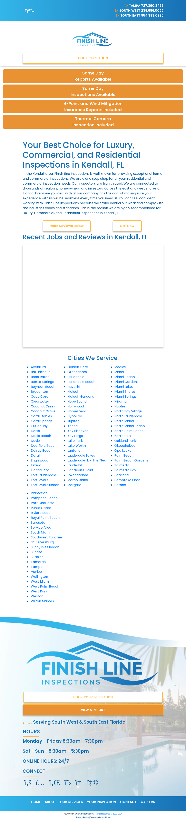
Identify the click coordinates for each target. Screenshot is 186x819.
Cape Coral (40, 396)
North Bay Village (128, 411)
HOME (36, 802)
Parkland (121, 475)
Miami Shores (125, 391)
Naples (119, 406)
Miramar (121, 401)
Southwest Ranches (46, 537)
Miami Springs (125, 396)
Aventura (38, 367)
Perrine (120, 485)
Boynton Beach (43, 386)
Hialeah (73, 391)
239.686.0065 (152, 10)
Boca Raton (40, 377)
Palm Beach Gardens (131, 460)
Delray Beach (41, 450)
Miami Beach (124, 377)
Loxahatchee (77, 475)
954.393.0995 (152, 15)
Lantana (73, 450)
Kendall (73, 426)
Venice (36, 571)
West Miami (40, 581)
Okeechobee (124, 445)
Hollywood (75, 406)
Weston (37, 596)
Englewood (39, 460)
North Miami (124, 421)
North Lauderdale (128, 416)
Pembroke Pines (127, 480)
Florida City (40, 470)
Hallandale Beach (81, 381)
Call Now (127, 225)
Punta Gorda (41, 507)
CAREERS (148, 802)
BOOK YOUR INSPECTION (93, 697)
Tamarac (38, 562)
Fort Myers (39, 480)
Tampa (36, 566)
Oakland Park (125, 440)
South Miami (40, 532)
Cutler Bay (39, 426)
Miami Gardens (126, 381)
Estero (36, 465)
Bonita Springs (42, 381)
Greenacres (77, 372)
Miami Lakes (124, 386)
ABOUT (50, 802)
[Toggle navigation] (30, 10)
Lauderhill (74, 465)
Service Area (41, 527)
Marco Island (77, 480)
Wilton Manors (42, 601)
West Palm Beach (45, 586)
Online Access (83, 813)
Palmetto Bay (125, 470)
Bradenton (39, 391)
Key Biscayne (77, 431)
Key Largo (75, 435)
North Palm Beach (129, 431)
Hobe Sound (77, 401)
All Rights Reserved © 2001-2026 (107, 814)
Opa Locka (122, 450)
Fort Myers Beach (45, 485)
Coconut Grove (43, 411)
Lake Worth (76, 445)
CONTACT (128, 802)
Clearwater (40, 401)
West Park (39, 591)
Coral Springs (41, 421)
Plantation (39, 493)
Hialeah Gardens (80, 396)
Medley (120, 367)
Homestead (76, 411)
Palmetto (121, 465)
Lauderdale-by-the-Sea (86, 460)
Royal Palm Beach (45, 517)
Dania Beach (41, 435)
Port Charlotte (42, 503)
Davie (35, 440)
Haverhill (74, 386)
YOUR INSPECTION (101, 802)
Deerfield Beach (44, 445)
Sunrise (36, 552)
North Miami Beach (129, 426)
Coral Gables (41, 416)
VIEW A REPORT (93, 709)
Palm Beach (124, 455)
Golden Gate (77, 367)
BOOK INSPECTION (93, 58)
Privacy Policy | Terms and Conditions (93, 817)
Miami (119, 372)
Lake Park (75, 440)
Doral (35, 455)
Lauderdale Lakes (81, 455)
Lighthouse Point (80, 470)
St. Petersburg (42, 542)
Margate (74, 485)
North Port (122, 435)
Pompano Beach (44, 498)
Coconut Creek (43, 406)
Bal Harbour (40, 372)
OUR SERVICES (71, 802)
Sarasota (38, 522)
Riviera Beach (41, 512)
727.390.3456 (152, 5)
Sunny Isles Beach (45, 547)
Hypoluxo (74, 416)
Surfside (37, 557)
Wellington (39, 576)
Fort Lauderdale (43, 475)
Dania (35, 431)
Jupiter (73, 421)
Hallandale (75, 377)
